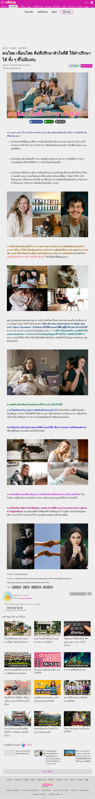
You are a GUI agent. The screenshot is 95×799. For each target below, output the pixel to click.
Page (87, 7)
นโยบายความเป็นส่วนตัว (31, 790)
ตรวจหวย (56, 6)
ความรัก (47, 587)
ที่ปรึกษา (35, 587)
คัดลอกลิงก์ (86, 66)
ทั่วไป (26, 745)
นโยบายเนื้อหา (46, 790)
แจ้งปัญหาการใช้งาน (39, 794)
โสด (25, 587)
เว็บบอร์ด (13, 6)
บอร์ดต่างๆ (43, 12)
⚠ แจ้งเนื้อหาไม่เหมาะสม (77, 594)
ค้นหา (54, 12)
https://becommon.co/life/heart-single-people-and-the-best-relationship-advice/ (43, 579)
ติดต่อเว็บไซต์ (84, 790)
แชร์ (74, 66)
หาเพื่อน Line (38, 6)
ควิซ (64, 6)
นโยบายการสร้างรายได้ (61, 790)
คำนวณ (71, 6)
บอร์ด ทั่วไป (22, 48)
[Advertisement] (47, 31)
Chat (29, 7)
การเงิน (79, 6)
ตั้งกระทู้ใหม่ (47, 772)
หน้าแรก (4, 6)
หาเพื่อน (22, 6)
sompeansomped (15, 68)
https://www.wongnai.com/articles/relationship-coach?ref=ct (28, 583)
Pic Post (48, 7)
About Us (74, 790)
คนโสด (16, 587)
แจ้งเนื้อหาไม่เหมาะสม (55, 794)
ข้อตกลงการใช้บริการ (13, 790)
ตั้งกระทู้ (66, 12)
